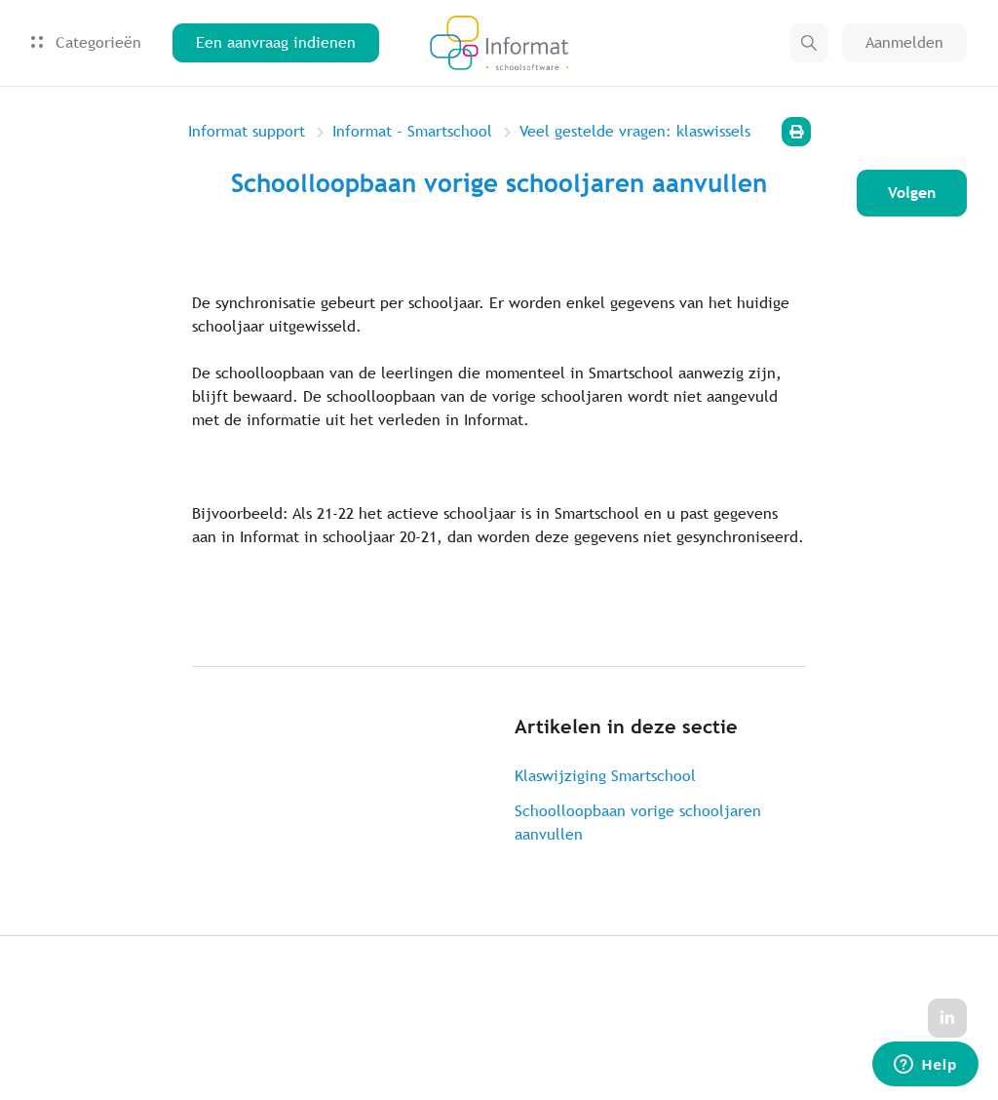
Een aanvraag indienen (276, 42)
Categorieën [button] (86, 42)
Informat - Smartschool (412, 131)
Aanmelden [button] (904, 42)
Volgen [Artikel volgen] (912, 192)
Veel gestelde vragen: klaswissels (634, 131)
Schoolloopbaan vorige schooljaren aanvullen (638, 823)
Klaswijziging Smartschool (605, 775)
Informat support (246, 131)
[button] (808, 42)
